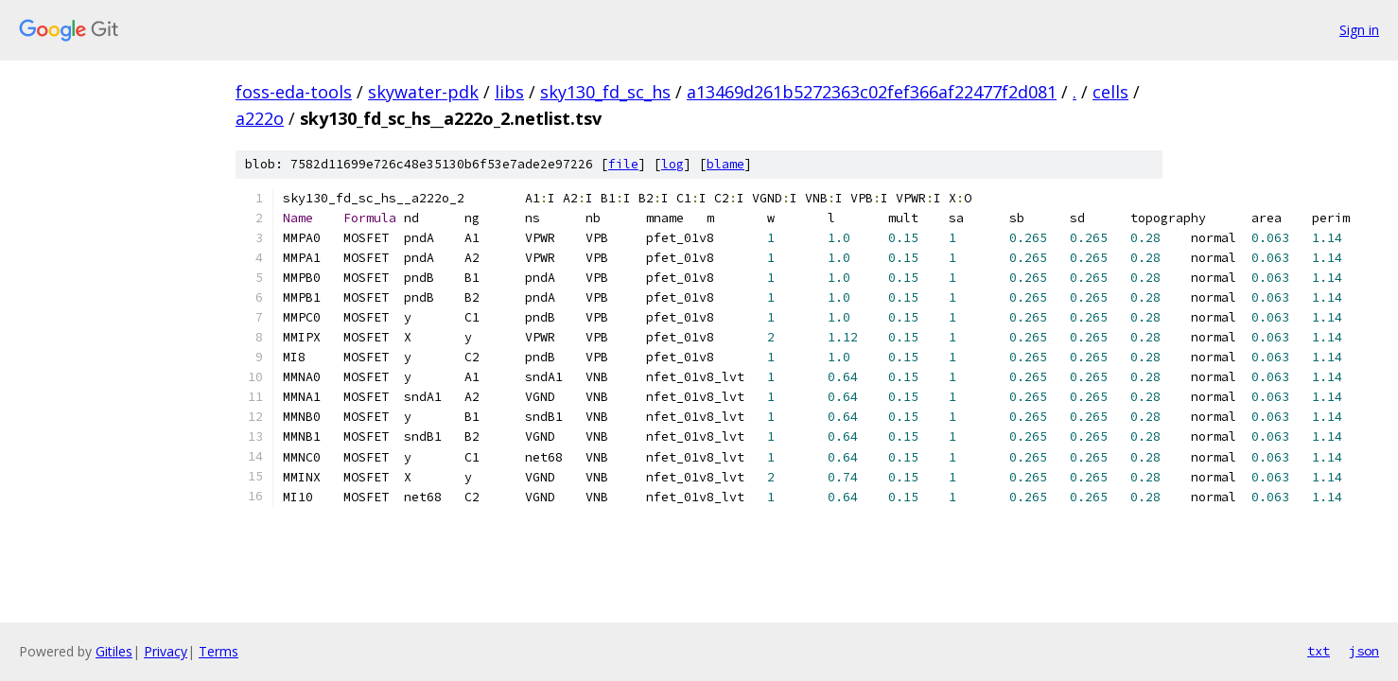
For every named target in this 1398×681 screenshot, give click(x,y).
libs (509, 91)
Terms (218, 651)
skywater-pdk (423, 91)
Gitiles (114, 651)
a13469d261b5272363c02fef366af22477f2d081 (872, 91)
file (623, 164)
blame (725, 164)
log (672, 164)
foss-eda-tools (294, 91)
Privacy (165, 651)
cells (1110, 91)
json (1364, 650)
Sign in (1359, 30)
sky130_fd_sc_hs (605, 91)
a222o (260, 118)
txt (1318, 650)
